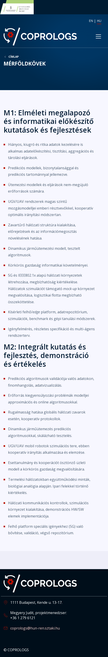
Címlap (13, 57)
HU (99, 21)
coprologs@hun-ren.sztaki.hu (35, 628)
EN (91, 21)
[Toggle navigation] (98, 36)
